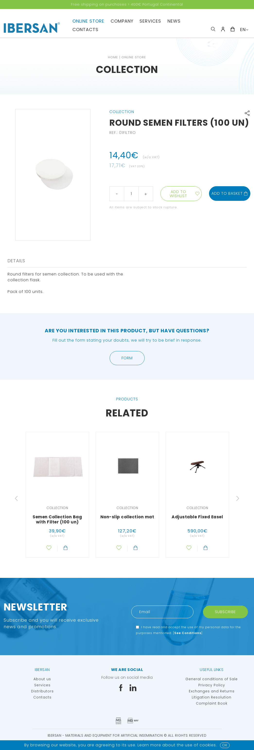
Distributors (42, 691)
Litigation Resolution (211, 697)
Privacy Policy (211, 685)
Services (150, 21)
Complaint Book (212, 703)
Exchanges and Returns (212, 691)
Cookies (208, 745)
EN (243, 29)
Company (122, 21)
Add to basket (229, 193)
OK (225, 745)
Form (127, 358)
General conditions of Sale (211, 679)
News (174, 21)
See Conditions (187, 633)
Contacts (85, 29)
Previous (16, 498)
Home (113, 57)
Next (237, 498)
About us (42, 679)
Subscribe (225, 612)
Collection (127, 69)
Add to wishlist (178, 194)
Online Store (88, 21)
